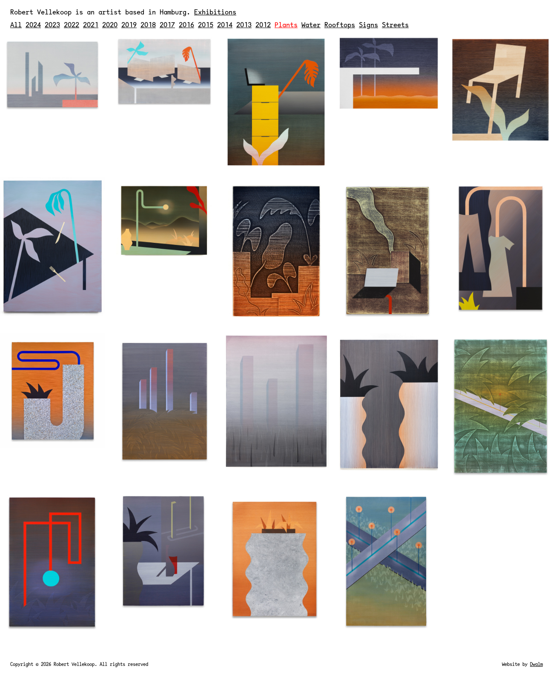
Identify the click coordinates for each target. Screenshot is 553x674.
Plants (286, 24)
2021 (90, 24)
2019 (129, 24)
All (16, 24)
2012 (263, 24)
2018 (148, 24)
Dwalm (536, 664)
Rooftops (339, 24)
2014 (224, 24)
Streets (395, 24)
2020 (109, 24)
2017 (167, 24)
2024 (33, 24)
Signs (368, 24)
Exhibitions (215, 12)
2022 (71, 24)
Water (311, 24)
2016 (186, 24)
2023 (52, 24)
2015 (205, 24)
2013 (244, 24)
